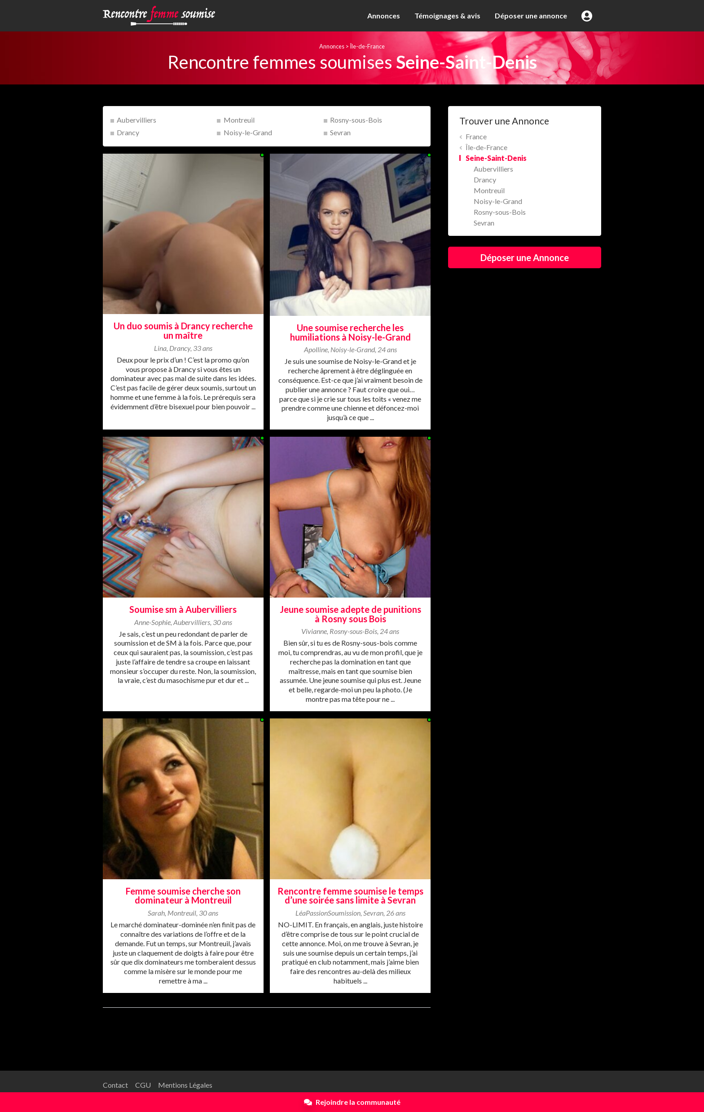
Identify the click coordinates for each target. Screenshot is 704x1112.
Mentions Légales (185, 1085)
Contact (115, 1085)
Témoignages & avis (447, 15)
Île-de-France (367, 46)
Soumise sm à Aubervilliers (183, 609)
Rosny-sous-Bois (356, 119)
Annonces (383, 15)
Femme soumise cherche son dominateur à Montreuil (183, 896)
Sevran (340, 132)
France (476, 136)
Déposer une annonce (531, 15)
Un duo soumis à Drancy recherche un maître (183, 330)
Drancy (128, 132)
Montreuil (239, 119)
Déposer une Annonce (524, 257)
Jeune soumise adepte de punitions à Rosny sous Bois (350, 614)
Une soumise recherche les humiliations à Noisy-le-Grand (350, 332)
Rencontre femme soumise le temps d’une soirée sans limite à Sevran (350, 896)
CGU (143, 1085)
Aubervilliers (136, 119)
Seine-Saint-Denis (496, 158)
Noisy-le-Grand (248, 132)
